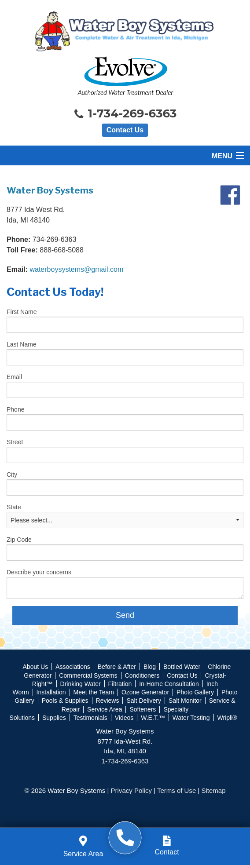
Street (15, 441)
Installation (51, 692)
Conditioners (142, 675)
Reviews (107, 700)
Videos (124, 717)
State (14, 507)
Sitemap (214, 790)
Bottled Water (181, 666)
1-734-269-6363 (124, 114)
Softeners (142, 709)
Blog (149, 666)
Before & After (117, 666)
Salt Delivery (143, 700)
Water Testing (191, 717)
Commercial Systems (88, 675)
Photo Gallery (195, 692)
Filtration (120, 683)
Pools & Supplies (65, 700)
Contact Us (125, 130)
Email (14, 376)
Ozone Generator (145, 692)
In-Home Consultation (169, 683)
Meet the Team (94, 692)
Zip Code (19, 539)
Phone (15, 409)
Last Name (22, 344)
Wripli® (227, 717)
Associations (72, 666)
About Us (35, 666)
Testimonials (90, 717)
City (12, 474)
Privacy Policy (131, 790)
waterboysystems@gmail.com (76, 269)
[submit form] (124, 615)
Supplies (54, 717)
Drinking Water (80, 683)
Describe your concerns (39, 572)
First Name (22, 311)
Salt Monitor (185, 700)
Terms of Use (176, 790)
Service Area (104, 709)
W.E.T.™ (153, 717)
